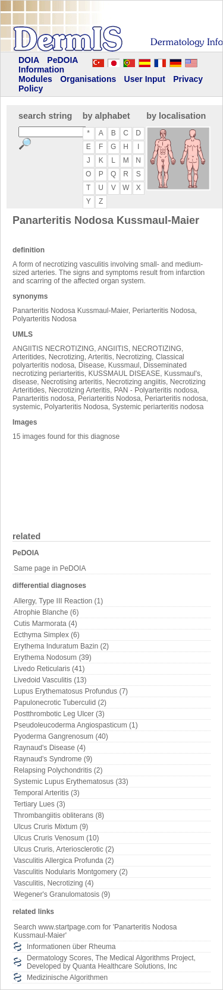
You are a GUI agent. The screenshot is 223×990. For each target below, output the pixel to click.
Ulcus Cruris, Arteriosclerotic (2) (64, 849)
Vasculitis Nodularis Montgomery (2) (71, 872)
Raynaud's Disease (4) (50, 748)
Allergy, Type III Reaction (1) (58, 601)
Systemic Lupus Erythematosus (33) (71, 781)
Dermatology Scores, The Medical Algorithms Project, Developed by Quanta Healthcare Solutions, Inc (111, 962)
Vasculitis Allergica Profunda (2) (64, 860)
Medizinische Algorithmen (67, 977)
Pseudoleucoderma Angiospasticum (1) (76, 725)
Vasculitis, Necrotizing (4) (53, 883)
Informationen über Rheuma (71, 946)
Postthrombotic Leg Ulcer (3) (59, 714)
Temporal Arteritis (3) (47, 793)
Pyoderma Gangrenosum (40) (61, 736)
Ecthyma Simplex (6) (47, 635)
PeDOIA (62, 60)
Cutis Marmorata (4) (45, 623)
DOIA (28, 60)
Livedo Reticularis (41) (49, 669)
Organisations (88, 79)
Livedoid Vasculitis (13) (50, 680)
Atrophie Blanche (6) (46, 612)
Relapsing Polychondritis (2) (58, 770)
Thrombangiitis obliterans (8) (59, 815)
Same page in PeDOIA (50, 568)
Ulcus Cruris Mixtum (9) (51, 827)
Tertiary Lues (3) (39, 804)
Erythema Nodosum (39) (53, 657)
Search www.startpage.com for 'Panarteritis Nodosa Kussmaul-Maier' (95, 931)
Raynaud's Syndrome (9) (53, 759)
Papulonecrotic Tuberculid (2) (60, 702)
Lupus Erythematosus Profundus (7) (71, 691)
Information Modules (41, 74)
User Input (144, 79)
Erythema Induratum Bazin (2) (61, 646)
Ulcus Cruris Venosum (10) (56, 838)
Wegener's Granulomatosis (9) (62, 894)
